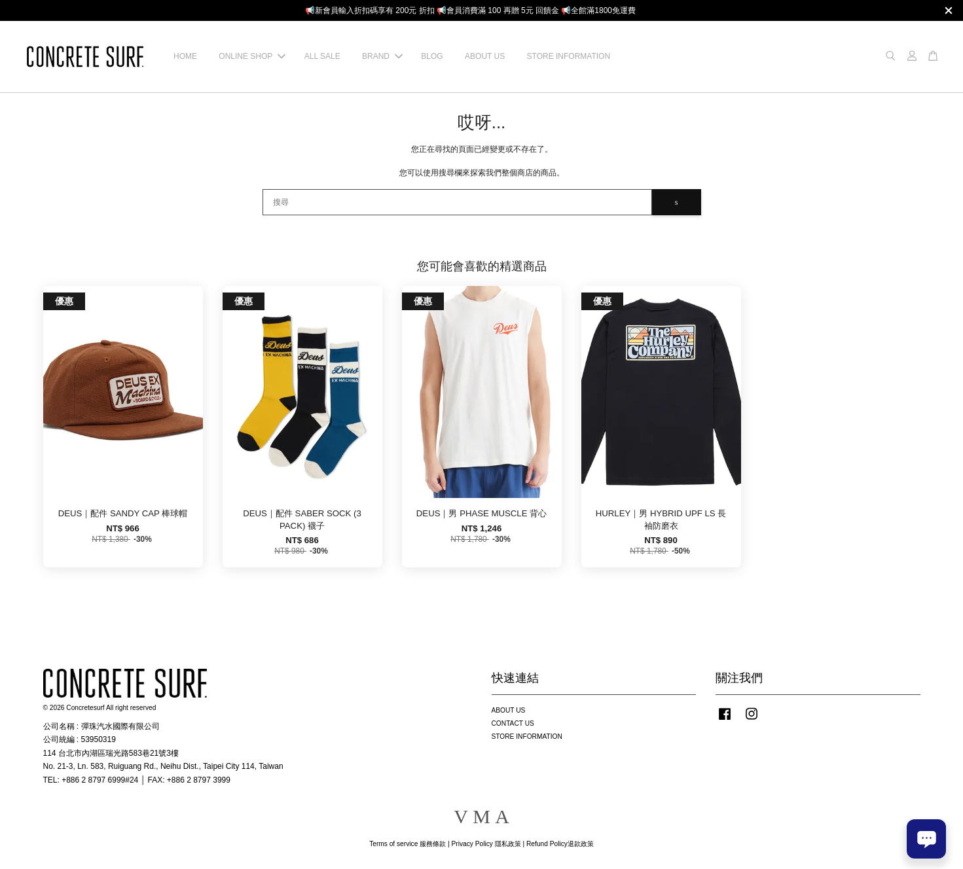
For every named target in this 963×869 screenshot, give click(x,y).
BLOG (432, 56)
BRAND (382, 56)
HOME (185, 56)
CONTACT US (513, 723)
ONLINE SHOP (252, 56)
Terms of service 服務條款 (407, 843)
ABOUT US (485, 56)
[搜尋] (457, 202)
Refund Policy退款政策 (560, 843)
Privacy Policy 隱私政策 (485, 843)
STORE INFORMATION (569, 56)
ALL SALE (322, 56)
